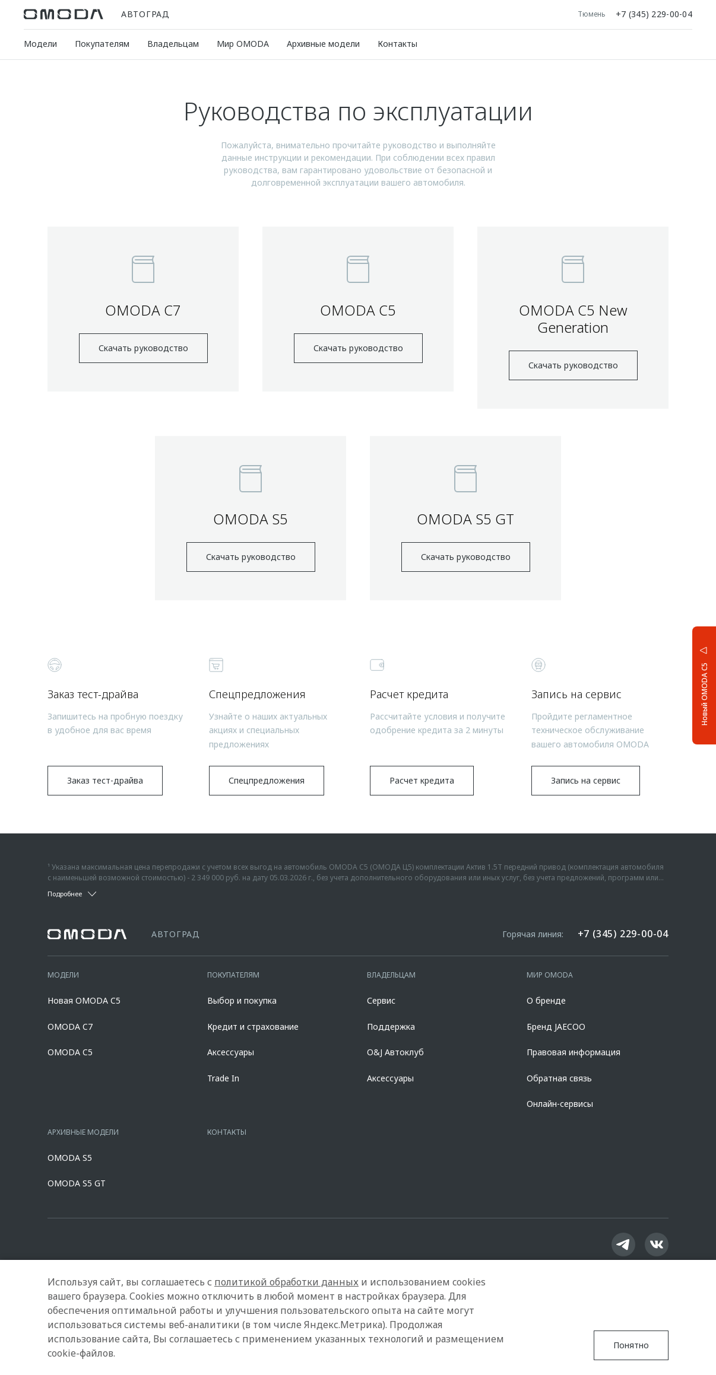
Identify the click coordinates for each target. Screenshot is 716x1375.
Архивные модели (323, 43)
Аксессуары (230, 1052)
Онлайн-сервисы (560, 1103)
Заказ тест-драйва (105, 780)
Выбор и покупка (242, 1000)
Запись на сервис (585, 780)
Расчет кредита (421, 780)
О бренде (546, 1000)
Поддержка (391, 1026)
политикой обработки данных (286, 1281)
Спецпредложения (267, 780)
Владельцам (173, 43)
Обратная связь (559, 1078)
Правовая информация (573, 1052)
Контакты (397, 43)
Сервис (381, 1000)
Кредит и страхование (253, 1026)
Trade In (223, 1078)
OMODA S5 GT (76, 1183)
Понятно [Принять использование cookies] (631, 1345)
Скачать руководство (143, 348)
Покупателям (102, 43)
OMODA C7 (70, 1026)
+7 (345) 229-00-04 (654, 14)
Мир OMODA (243, 43)
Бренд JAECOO (556, 1026)
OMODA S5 (69, 1157)
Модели (40, 43)
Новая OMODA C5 (84, 1000)
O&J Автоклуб (395, 1052)
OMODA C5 (70, 1052)
